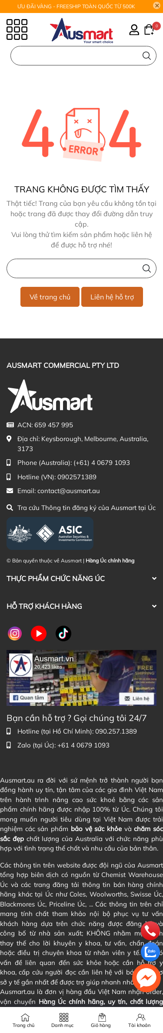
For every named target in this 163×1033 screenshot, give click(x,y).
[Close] (157, 6)
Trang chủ (23, 1025)
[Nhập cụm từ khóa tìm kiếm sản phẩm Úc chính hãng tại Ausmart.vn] (83, 55)
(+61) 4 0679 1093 (101, 462)
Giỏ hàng (101, 1025)
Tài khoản (139, 1025)
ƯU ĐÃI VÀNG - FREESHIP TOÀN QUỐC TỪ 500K (76, 6)
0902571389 (76, 477)
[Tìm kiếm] (146, 55)
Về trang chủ (50, 296)
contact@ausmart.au (68, 491)
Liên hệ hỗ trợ (112, 296)
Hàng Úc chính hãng (110, 560)
